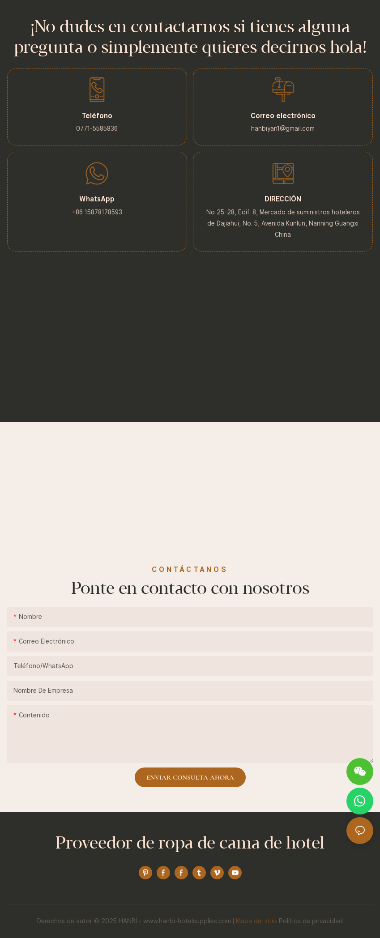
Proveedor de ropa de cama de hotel (190, 844)
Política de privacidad (311, 921)
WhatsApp (97, 199)
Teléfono (96, 115)
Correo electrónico (283, 115)
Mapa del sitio (256, 921)
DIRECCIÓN (283, 199)
